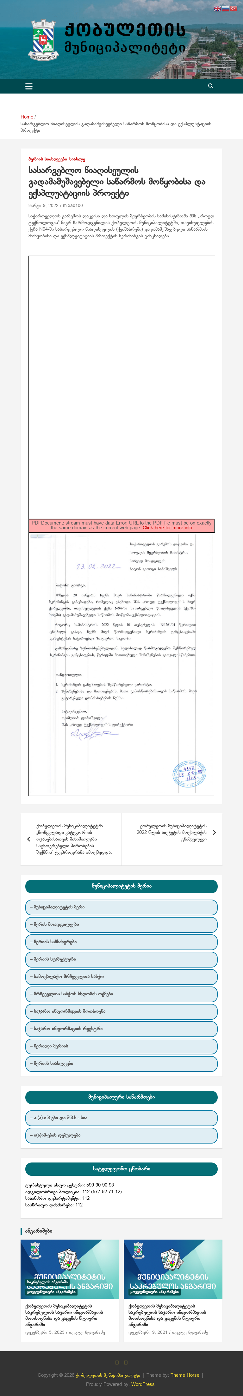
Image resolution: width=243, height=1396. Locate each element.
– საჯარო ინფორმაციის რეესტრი (66, 1029)
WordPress (143, 1384)
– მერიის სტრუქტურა (53, 959)
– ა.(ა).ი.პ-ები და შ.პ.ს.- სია (58, 1118)
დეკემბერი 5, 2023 (45, 1332)
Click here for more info (167, 528)
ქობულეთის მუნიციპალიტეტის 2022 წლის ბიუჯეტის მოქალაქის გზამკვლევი (172, 832)
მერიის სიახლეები (47, 159)
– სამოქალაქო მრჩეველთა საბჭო (67, 977)
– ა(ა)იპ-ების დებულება (55, 1135)
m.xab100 (73, 206)
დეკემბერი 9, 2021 (148, 1332)
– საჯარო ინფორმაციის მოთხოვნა (67, 1011)
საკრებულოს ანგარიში (47, 1282)
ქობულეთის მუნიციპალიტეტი (108, 1375)
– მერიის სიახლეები (51, 1063)
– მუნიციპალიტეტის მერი (57, 907)
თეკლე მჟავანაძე (87, 1332)
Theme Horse (185, 1375)
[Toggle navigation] (29, 86)
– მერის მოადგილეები (54, 924)
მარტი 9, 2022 (43, 206)
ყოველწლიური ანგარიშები (51, 1292)
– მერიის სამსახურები (53, 942)
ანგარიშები (38, 1231)
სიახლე (77, 159)
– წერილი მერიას (49, 1046)
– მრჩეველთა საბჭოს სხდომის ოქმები (71, 994)
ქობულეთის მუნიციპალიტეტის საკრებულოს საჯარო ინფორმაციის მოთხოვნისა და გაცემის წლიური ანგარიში (64, 1315)
